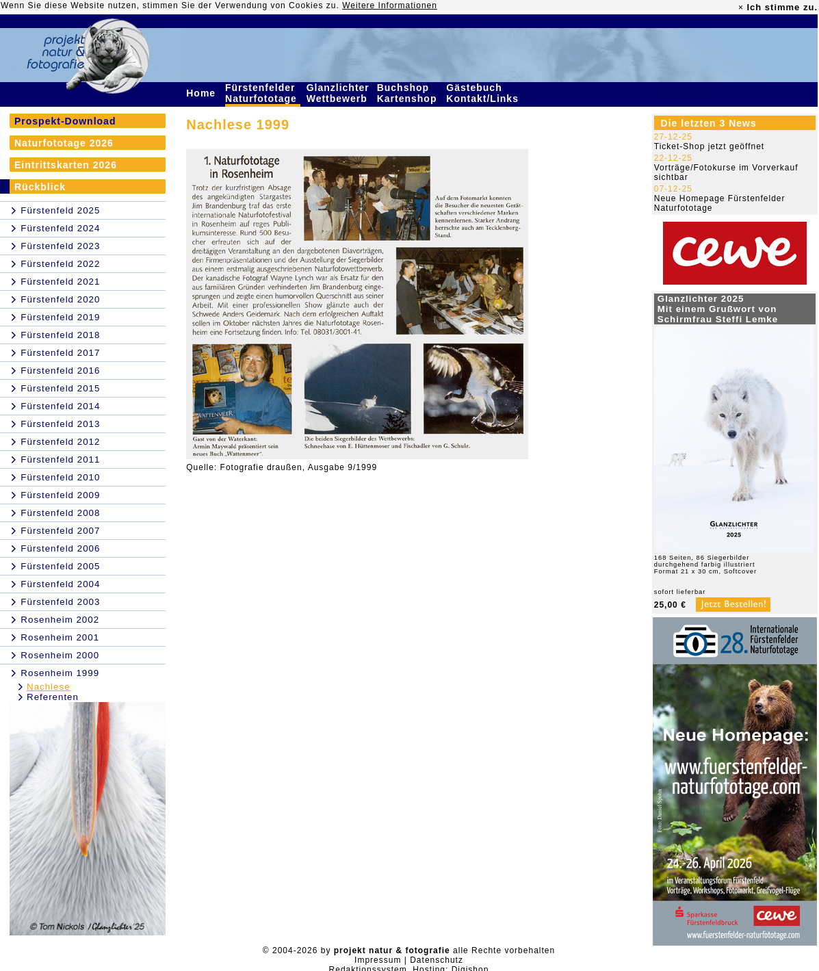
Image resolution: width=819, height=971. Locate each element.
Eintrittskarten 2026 (65, 164)
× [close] (741, 7)
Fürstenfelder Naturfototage (262, 93)
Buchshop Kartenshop (409, 93)
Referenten (53, 697)
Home (202, 93)
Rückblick (40, 186)
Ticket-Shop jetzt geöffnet (709, 146)
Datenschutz (436, 960)
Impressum (377, 960)
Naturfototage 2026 (64, 143)
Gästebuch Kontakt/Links (483, 93)
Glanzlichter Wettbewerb (339, 93)
